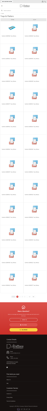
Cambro (2, 13)
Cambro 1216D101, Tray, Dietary (32, 217)
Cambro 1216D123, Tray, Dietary (32, 126)
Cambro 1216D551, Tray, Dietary (9, 126)
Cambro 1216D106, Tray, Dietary (32, 149)
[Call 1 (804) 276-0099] (45, 1)
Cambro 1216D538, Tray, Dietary (9, 240)
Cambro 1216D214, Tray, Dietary (32, 172)
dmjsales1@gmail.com (15, 353)
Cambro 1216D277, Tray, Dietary (32, 285)
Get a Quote (23, 324)
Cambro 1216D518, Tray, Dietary (9, 36)
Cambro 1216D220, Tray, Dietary (32, 36)
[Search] (23, 10)
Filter (12, 19)
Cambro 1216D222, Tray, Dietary (9, 285)
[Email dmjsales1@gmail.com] (42, 1)
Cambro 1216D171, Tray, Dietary (32, 104)
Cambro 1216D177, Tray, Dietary (9, 104)
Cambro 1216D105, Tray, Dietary (32, 240)
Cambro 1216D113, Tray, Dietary (9, 194)
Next (33, 296)
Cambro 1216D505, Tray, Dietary (32, 58)
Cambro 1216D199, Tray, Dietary (32, 81)
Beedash (36, 406)
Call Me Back (23, 329)
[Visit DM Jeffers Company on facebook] (7, 367)
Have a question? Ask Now (7, 1)
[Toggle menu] (2, 5)
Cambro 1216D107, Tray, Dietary (9, 172)
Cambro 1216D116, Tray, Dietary (32, 194)
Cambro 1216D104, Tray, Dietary (9, 149)
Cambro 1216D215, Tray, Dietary (9, 58)
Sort (34, 19)
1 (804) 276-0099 (14, 358)
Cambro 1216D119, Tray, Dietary (9, 81)
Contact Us (23, 319)
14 (29, 296)
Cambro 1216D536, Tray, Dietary (9, 262)
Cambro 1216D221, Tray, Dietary (32, 262)
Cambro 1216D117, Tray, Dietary (9, 217)
